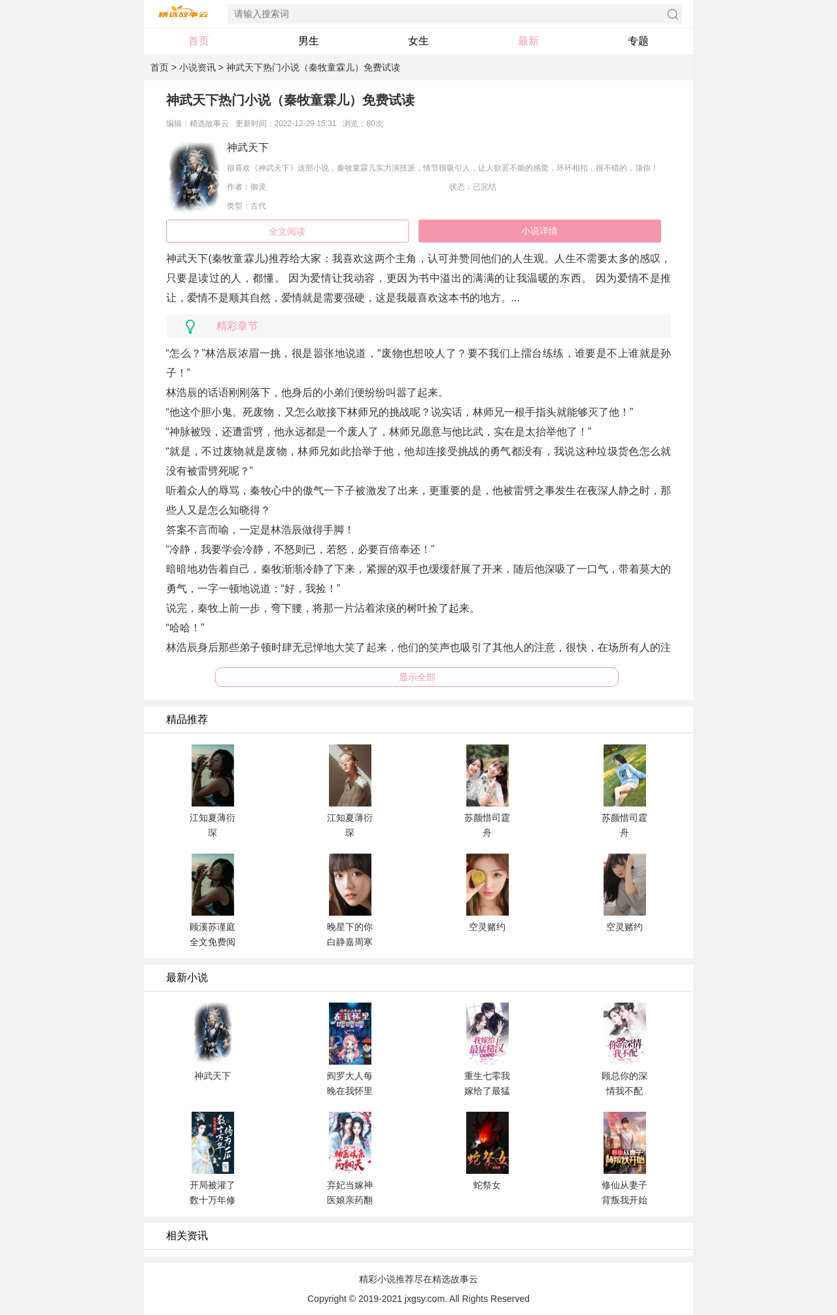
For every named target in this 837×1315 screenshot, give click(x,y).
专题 (638, 40)
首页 (198, 40)
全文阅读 (287, 231)
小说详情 (539, 230)
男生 (308, 40)
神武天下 (248, 147)
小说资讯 (197, 67)
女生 (418, 40)
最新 (528, 40)
